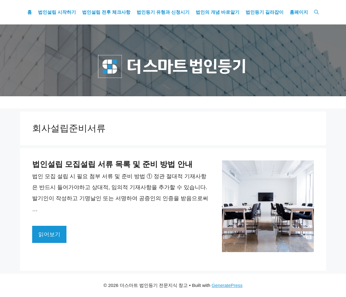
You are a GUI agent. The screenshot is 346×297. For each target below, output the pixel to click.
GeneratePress (227, 285)
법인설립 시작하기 (57, 12)
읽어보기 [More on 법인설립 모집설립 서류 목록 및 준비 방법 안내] (49, 234)
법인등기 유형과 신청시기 (163, 12)
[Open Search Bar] (316, 12)
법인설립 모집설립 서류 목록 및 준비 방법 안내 (112, 164)
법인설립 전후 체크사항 (106, 12)
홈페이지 (299, 12)
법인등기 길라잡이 (265, 12)
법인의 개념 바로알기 (217, 12)
